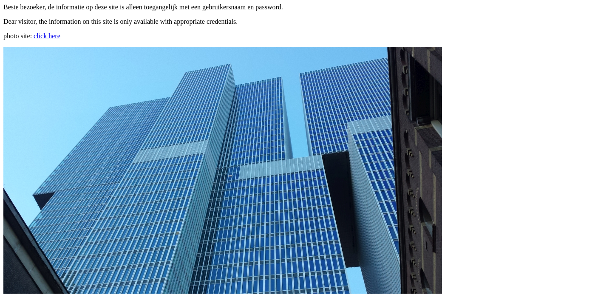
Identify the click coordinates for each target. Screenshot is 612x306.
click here (47, 36)
